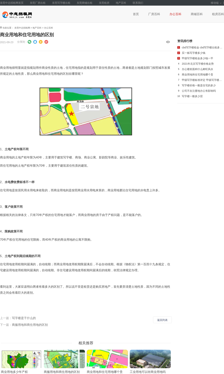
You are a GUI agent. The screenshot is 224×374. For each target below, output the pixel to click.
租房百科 (218, 14)
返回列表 (162, 320)
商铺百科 (197, 14)
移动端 (216, 2)
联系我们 (138, 2)
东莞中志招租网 (22, 28)
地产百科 (121, 2)
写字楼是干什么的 (24, 318)
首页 (136, 14)
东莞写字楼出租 (61, 2)
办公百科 (175, 14)
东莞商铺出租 (84, 2)
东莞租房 (104, 2)
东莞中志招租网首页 (12, 2)
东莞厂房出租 (38, 2)
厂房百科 (154, 14)
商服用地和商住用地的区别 (30, 324)
